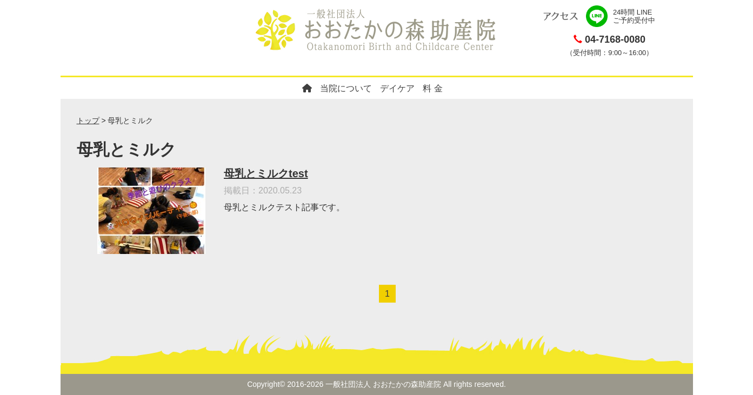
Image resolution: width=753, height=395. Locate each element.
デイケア (397, 88)
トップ (88, 120)
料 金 (432, 88)
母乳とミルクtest (266, 173)
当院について (346, 88)
